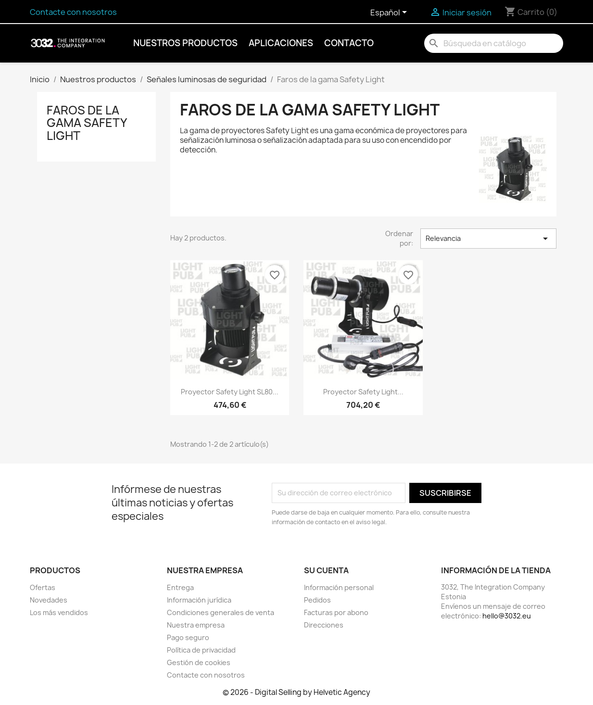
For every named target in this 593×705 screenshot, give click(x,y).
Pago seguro (188, 637)
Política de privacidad (201, 650)
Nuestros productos (185, 43)
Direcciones (323, 624)
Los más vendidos (59, 612)
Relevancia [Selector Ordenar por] (488, 238)
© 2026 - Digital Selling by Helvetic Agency (296, 692)
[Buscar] (493, 43)
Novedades (48, 599)
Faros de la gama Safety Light (86, 123)
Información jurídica (199, 599)
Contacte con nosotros (73, 12)
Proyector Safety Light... (363, 391)
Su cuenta (326, 570)
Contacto (349, 43)
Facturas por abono (336, 612)
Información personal (339, 587)
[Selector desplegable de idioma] (390, 13)
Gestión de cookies (198, 662)
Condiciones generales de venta (220, 612)
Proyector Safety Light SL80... (229, 391)
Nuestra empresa (196, 624)
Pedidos (317, 599)
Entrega (180, 587)
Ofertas (42, 587)
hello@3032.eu (506, 615)
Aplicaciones (281, 43)
